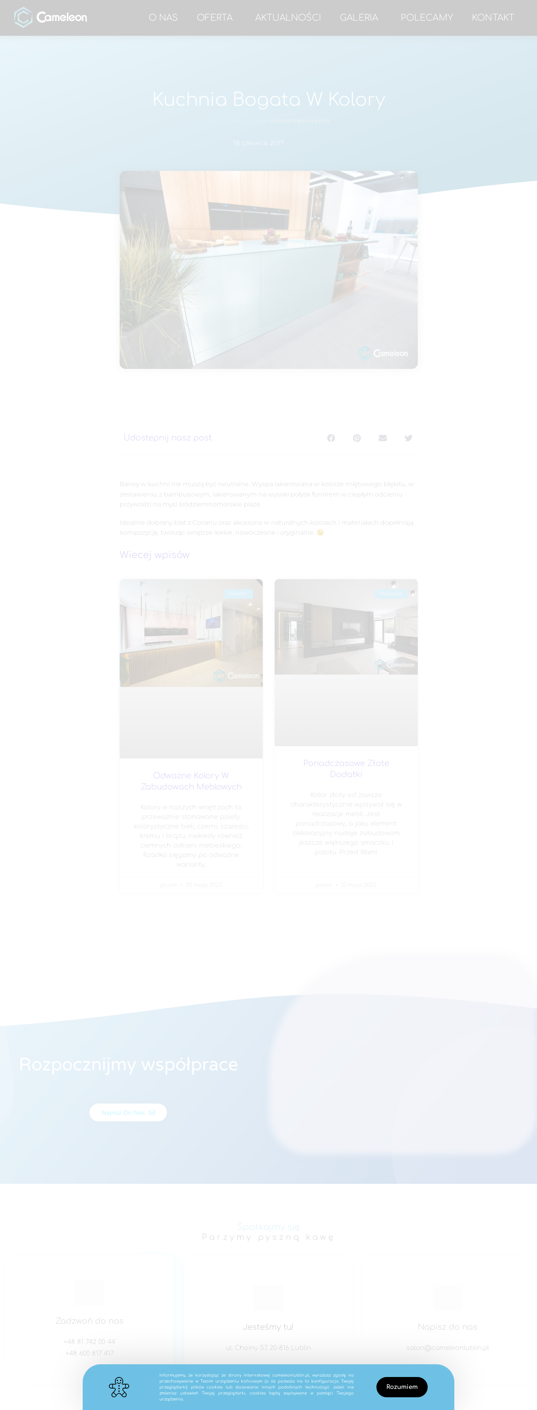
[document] (268, 705)
